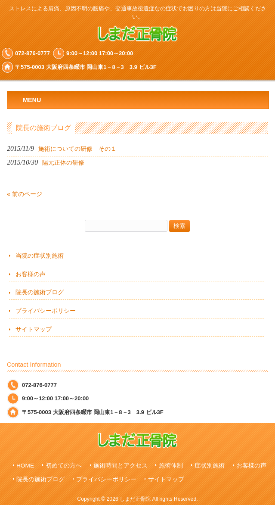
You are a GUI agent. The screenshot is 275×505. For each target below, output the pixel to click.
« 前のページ (24, 193)
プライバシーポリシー (45, 310)
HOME (25, 465)
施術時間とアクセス (120, 465)
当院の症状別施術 (39, 255)
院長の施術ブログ (39, 292)
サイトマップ (33, 329)
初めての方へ (64, 465)
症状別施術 (210, 465)
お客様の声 (30, 274)
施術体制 (171, 465)
